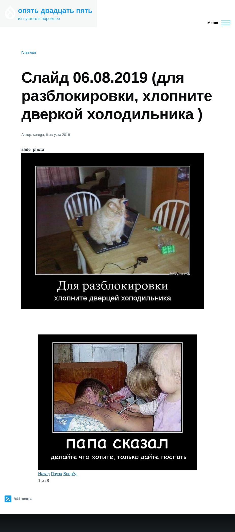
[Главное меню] (217, 22)
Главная (28, 52)
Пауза (56, 474)
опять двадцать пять (55, 10)
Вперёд (70, 474)
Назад (44, 474)
